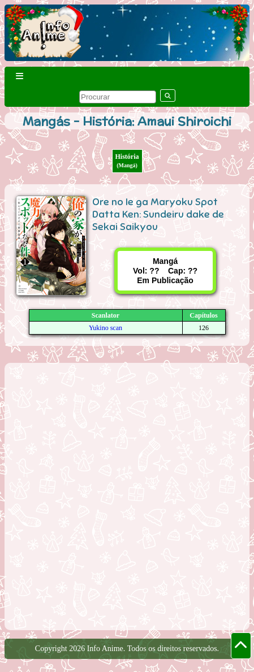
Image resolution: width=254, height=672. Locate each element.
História (127, 160)
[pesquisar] (117, 96)
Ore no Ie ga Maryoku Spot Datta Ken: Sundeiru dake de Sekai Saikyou (158, 214)
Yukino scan (105, 328)
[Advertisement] (127, 495)
